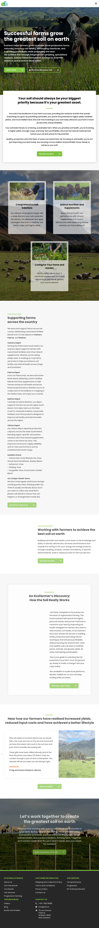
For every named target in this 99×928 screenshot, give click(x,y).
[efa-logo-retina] (4, 2)
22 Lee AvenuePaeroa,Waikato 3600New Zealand (45, 914)
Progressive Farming (13, 896)
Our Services (9, 892)
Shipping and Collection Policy (48, 882)
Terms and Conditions (45, 885)
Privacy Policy (41, 889)
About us (8, 882)
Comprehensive (74, 882)
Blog (6, 907)
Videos (7, 903)
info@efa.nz (44, 907)
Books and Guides (12, 910)
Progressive (72, 885)
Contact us (40, 892)
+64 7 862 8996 (45, 903)
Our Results (9, 889)
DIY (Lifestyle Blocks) (76, 889)
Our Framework (11, 885)
